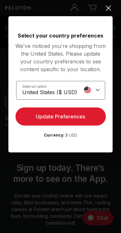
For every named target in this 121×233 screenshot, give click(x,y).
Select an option (34, 86)
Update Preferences (60, 116)
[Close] (60, 8)
